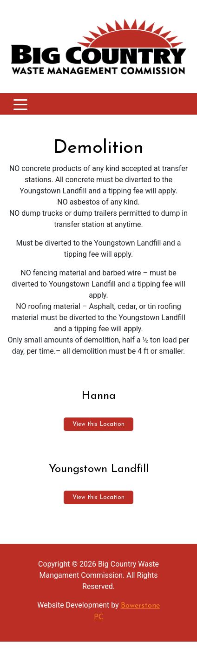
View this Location (98, 424)
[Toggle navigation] (20, 104)
